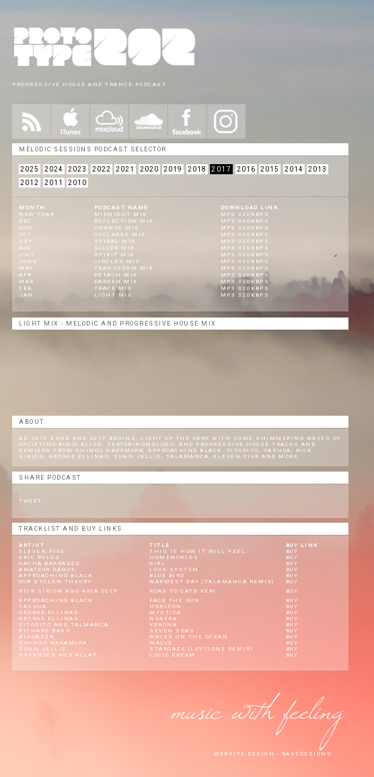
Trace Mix (113, 288)
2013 (317, 169)
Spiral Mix (115, 241)
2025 (29, 169)
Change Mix (116, 228)
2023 (77, 169)
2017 (221, 169)
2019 (172, 169)
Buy (292, 551)
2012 (29, 182)
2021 (125, 169)
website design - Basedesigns (273, 754)
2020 (149, 169)
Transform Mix (124, 268)
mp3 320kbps (245, 214)
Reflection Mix (124, 221)
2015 (269, 169)
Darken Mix (116, 282)
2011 (53, 182)
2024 (53, 169)
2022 (101, 169)
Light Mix (113, 295)
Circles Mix (117, 261)
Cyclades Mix (120, 234)
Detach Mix (116, 275)
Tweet (30, 501)
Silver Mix (114, 248)
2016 (246, 169)
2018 (197, 169)
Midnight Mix (120, 214)
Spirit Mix (114, 255)
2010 (77, 182)
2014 (294, 169)
